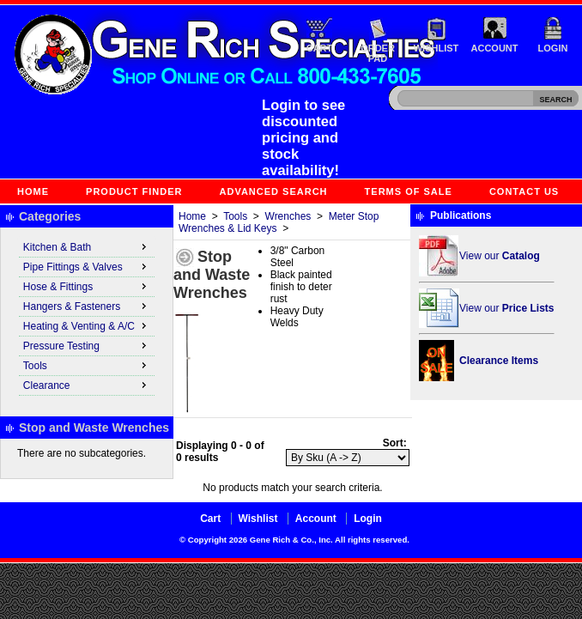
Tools (235, 216)
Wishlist (436, 48)
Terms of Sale (408, 191)
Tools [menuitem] (86, 365)
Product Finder (134, 191)
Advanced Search (274, 191)
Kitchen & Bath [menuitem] (86, 246)
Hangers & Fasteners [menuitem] (86, 306)
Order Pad (378, 53)
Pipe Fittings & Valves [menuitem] (86, 266)
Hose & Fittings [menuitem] (86, 286)
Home (33, 191)
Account (494, 48)
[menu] (86, 316)
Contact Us (524, 191)
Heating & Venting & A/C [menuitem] (86, 325)
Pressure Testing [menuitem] (86, 345)
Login (553, 48)
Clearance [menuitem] (86, 384)
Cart (319, 48)
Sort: (395, 443)
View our (499, 256)
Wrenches (288, 216)
